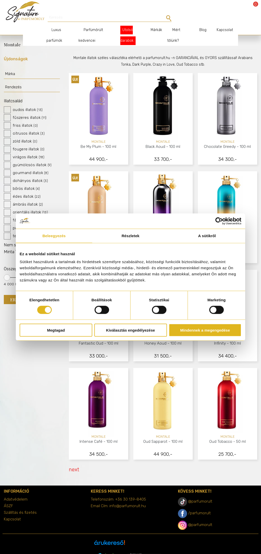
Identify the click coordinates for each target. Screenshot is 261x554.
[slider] (7, 268)
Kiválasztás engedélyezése (130, 330)
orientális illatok (26, 203)
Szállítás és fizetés (20, 503)
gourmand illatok (26, 164)
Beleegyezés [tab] (54, 235)
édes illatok (22, 187)
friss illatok (21, 116)
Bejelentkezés (241, 8)
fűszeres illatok (25, 108)
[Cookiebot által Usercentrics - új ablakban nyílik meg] (219, 221)
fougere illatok (24, 140)
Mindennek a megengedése (205, 330)
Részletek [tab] (130, 235)
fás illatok (20, 211)
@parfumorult (200, 492)
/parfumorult (199, 504)
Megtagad (56, 330)
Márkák (152, 21)
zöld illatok (20, 132)
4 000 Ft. (12, 275)
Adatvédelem (16, 490)
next (74, 461)
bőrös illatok (22, 179)
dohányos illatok (26, 171)
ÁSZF (8, 497)
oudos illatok (23, 100)
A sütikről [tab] (207, 235)
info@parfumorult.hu (127, 497)
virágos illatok (24, 148)
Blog (197, 21)
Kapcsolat (220, 21)
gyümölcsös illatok (28, 156)
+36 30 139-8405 (130, 490)
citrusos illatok (24, 124)
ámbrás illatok (23, 195)
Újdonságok (16, 49)
